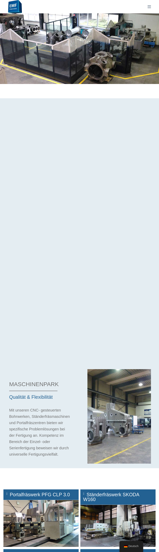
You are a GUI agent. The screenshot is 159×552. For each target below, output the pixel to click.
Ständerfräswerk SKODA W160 (111, 497)
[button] (41, 494)
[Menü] (149, 6)
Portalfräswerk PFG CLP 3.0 (40, 494)
